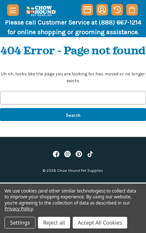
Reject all (54, 222)
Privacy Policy (19, 208)
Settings (20, 222)
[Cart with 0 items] (132, 9)
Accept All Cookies (100, 222)
